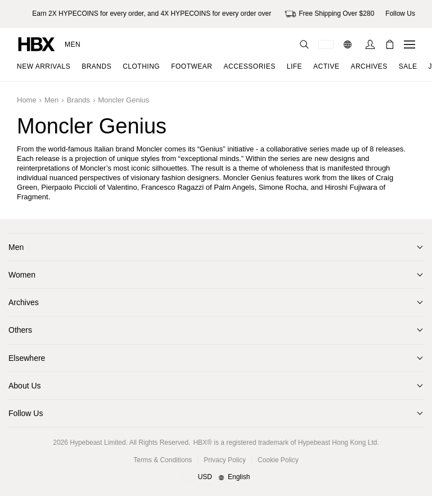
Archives (23, 302)
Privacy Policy (225, 460)
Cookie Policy (278, 460)
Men (72, 44)
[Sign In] (370, 44)
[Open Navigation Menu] (409, 44)
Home (27, 100)
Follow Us (25, 413)
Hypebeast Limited (97, 442)
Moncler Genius (123, 100)
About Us (24, 385)
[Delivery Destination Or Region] (326, 44)
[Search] (304, 44)
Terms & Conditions (162, 460)
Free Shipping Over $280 (329, 14)
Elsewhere (26, 358)
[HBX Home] (36, 43)
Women (21, 274)
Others (20, 329)
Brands (78, 100)
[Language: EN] (349, 44)
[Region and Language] (216, 477)
